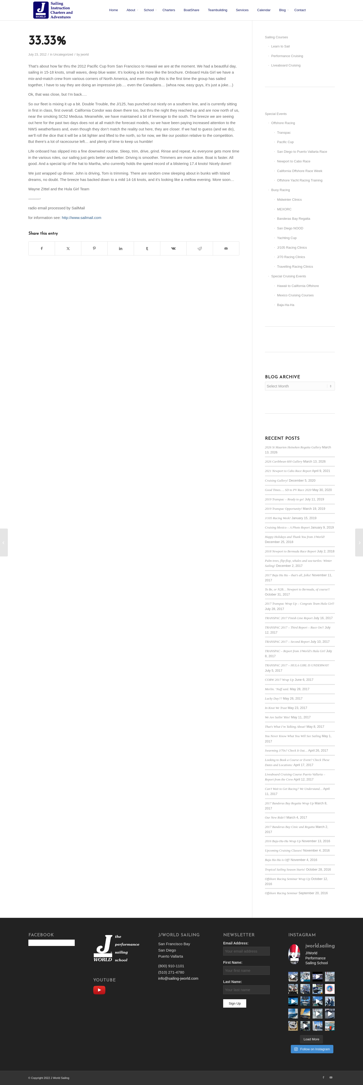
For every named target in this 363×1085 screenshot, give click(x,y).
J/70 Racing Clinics (291, 257)
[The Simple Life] (4, 542)
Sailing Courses (276, 37)
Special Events (276, 114)
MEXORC (284, 209)
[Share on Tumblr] (147, 249)
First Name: (232, 962)
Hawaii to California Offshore (298, 286)
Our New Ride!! (275, 817)
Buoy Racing (280, 190)
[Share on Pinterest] (94, 249)
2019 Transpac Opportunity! (283, 509)
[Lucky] (359, 542)
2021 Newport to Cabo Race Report (288, 471)
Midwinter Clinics (289, 199)
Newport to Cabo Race (294, 161)
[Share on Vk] (173, 249)
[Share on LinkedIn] (121, 249)
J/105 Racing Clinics (292, 247)
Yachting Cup (287, 238)
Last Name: (232, 982)
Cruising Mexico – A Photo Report (287, 527)
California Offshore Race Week (299, 171)
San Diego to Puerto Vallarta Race (302, 152)
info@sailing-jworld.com (178, 978)
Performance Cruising (287, 56)
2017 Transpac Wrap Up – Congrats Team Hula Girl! (299, 603)
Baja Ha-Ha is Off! (277, 860)
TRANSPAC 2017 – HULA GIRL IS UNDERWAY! (297, 665)
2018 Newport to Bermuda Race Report (290, 551)
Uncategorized (63, 54)
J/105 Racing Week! (278, 518)
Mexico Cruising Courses (295, 295)
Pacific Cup (285, 142)
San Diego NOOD (290, 228)
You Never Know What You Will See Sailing (293, 736)
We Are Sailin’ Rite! (277, 717)
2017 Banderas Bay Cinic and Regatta (290, 827)
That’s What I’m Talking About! (285, 726)
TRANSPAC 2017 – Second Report (287, 641)
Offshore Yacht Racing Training (299, 180)
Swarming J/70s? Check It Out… (286, 750)
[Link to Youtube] (331, 1077)
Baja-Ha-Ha (285, 305)
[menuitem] (113, 10)
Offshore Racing (283, 123)
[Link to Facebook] (323, 1077)
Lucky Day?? (273, 698)
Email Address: (236, 943)
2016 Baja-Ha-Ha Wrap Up (283, 841)
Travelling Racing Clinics (295, 266)
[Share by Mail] (226, 249)
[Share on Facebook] (42, 249)
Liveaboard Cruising (286, 65)
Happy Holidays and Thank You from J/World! (295, 537)
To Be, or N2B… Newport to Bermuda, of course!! (297, 589)
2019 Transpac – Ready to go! (284, 499)
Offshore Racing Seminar (281, 893)
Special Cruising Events (288, 276)
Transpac (284, 132)
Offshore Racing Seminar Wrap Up (287, 879)
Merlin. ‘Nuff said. (277, 689)
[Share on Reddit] (200, 249)
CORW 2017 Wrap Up (279, 680)
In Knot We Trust (276, 708)
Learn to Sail (280, 46)
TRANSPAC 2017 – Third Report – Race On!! (294, 627)
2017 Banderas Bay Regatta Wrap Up (289, 803)
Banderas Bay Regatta (293, 219)
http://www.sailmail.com (81, 217)
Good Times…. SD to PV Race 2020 (288, 490)
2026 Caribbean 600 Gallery (283, 461)
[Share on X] (68, 249)
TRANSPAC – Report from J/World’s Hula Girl (295, 651)
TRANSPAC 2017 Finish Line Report (289, 618)
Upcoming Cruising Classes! (283, 850)
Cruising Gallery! (276, 480)
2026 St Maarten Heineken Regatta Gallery (293, 447)
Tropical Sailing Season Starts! (285, 869)
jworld (85, 54)
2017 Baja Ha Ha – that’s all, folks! (288, 575)
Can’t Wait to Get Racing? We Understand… (293, 789)
